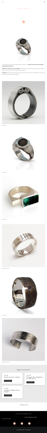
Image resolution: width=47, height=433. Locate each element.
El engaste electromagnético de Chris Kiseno (34, 377)
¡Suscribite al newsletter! (23, 413)
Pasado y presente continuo (12, 377)
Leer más (8, 380)
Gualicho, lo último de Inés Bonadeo (12, 391)
